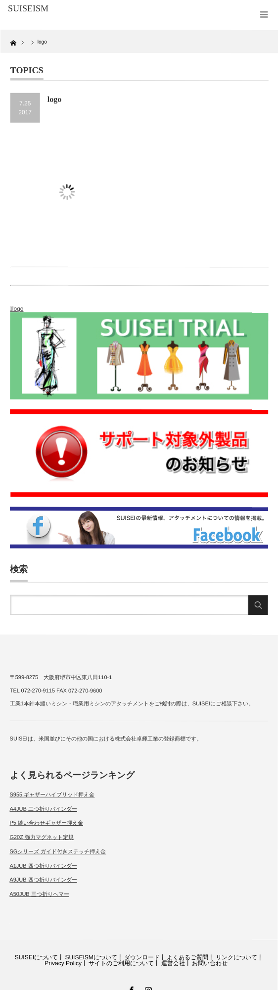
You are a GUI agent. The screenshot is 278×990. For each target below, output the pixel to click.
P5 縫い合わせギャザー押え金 (46, 823)
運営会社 (173, 963)
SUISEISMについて (91, 957)
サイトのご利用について (121, 963)
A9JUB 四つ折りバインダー (43, 880)
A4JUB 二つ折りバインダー (43, 809)
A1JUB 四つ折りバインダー (43, 865)
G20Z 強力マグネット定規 (41, 837)
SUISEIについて (36, 957)
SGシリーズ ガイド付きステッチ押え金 (57, 851)
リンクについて (236, 957)
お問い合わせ (210, 963)
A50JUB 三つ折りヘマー (39, 894)
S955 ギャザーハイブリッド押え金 (52, 794)
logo (18, 308)
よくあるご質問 (187, 957)
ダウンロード (142, 957)
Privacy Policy (63, 963)
